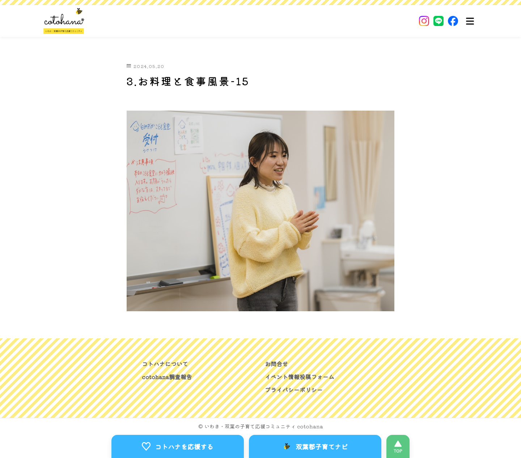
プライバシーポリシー (294, 389)
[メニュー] (470, 20)
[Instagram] (424, 21)
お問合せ (276, 363)
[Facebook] (453, 21)
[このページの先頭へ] (398, 446)
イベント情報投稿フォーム (299, 376)
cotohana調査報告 (167, 376)
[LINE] (438, 21)
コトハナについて (165, 363)
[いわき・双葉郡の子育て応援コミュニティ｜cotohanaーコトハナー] (64, 21)
